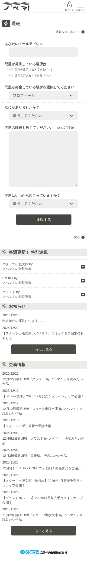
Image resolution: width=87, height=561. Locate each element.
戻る (77, 237)
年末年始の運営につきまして (23, 321)
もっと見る (43, 349)
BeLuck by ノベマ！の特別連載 (17, 280)
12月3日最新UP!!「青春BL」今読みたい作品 (34, 455)
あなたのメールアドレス (24, 44)
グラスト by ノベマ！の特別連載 (17, 294)
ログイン (69, 10)
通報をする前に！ (68, 32)
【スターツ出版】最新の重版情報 (26, 426)
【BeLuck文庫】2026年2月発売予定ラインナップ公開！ (43, 396)
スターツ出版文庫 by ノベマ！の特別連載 (17, 266)
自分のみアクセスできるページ (31, 69)
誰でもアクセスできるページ (30, 75)
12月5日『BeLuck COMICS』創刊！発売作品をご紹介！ (43, 468)
